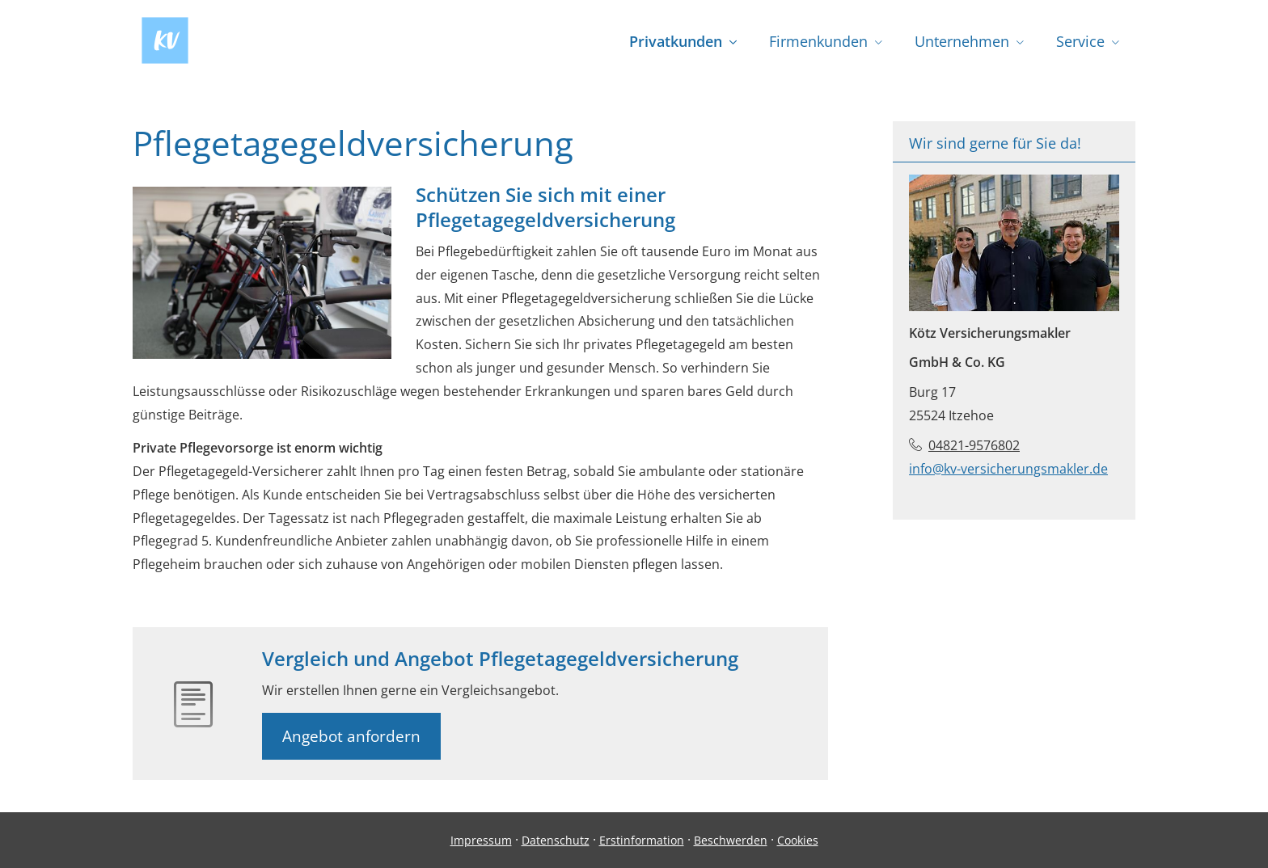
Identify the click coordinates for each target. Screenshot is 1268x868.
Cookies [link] (797, 840)
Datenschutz (556, 840)
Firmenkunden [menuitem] (818, 41)
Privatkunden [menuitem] (675, 41)
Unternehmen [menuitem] (962, 41)
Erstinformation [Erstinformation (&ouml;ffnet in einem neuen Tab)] (641, 840)
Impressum (481, 840)
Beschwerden (730, 840)
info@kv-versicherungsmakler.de (1008, 469)
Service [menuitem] (1080, 41)
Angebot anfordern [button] (351, 736)
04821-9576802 (974, 445)
